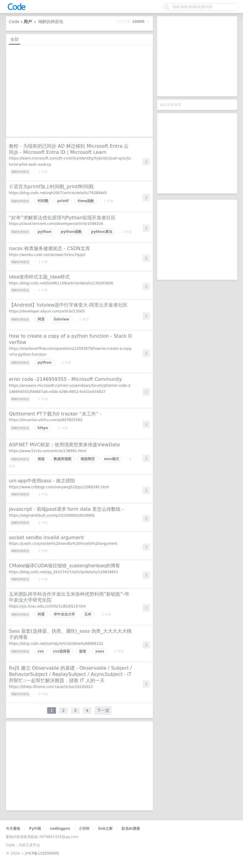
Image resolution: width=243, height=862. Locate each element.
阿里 (41, 319)
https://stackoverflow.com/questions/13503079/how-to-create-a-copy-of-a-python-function (70, 352)
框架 (41, 459)
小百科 (84, 828)
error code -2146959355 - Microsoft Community (65, 379)
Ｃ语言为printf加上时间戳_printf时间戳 (51, 186)
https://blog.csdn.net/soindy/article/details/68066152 (56, 644)
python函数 (71, 232)
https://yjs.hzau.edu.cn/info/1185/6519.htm (47, 606)
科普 (41, 614)
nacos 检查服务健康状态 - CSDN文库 (49, 248)
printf (62, 201)
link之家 (105, 828)
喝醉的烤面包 (50, 21)
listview (61, 319)
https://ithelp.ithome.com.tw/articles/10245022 (51, 687)
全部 (14, 39)
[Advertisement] (197, 56)
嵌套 (82, 651)
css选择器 (61, 651)
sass (99, 651)
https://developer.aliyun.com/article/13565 (47, 311)
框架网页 (88, 459)
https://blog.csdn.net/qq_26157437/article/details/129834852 (63, 572)
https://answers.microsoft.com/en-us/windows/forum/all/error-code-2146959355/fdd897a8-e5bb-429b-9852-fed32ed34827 (69, 389)
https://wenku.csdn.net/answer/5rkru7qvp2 (47, 255)
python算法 (101, 232)
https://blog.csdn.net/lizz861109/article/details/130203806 (61, 283)
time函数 (86, 201)
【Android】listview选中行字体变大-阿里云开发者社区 (68, 305)
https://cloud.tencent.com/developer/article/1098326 (56, 224)
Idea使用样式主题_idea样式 (39, 277)
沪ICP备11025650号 (42, 853)
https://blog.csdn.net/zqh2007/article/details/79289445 (58, 193)
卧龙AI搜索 (131, 828)
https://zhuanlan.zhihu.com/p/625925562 (45, 420)
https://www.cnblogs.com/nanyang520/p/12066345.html (59, 487)
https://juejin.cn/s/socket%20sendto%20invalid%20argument (63, 544)
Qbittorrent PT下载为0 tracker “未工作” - (55, 414)
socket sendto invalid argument (46, 537)
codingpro (60, 828)
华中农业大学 (64, 614)
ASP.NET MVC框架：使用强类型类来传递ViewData (64, 444)
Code (14, 21)
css (41, 651)
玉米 (87, 614)
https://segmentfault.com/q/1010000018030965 (52, 515)
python (45, 232)
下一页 (103, 710)
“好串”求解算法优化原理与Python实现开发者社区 (62, 217)
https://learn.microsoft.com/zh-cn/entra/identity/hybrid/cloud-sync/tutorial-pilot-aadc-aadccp (70, 161)
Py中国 (35, 828)
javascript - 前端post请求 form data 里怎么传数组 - (66, 509)
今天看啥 (13, 828)
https (43, 428)
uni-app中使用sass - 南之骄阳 (42, 481)
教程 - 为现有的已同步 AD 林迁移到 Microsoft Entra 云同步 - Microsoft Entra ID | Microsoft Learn (69, 149)
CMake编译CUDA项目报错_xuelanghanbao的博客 (64, 565)
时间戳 (43, 201)
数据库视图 (62, 459)
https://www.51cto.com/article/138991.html (47, 451)
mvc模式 (111, 459)
